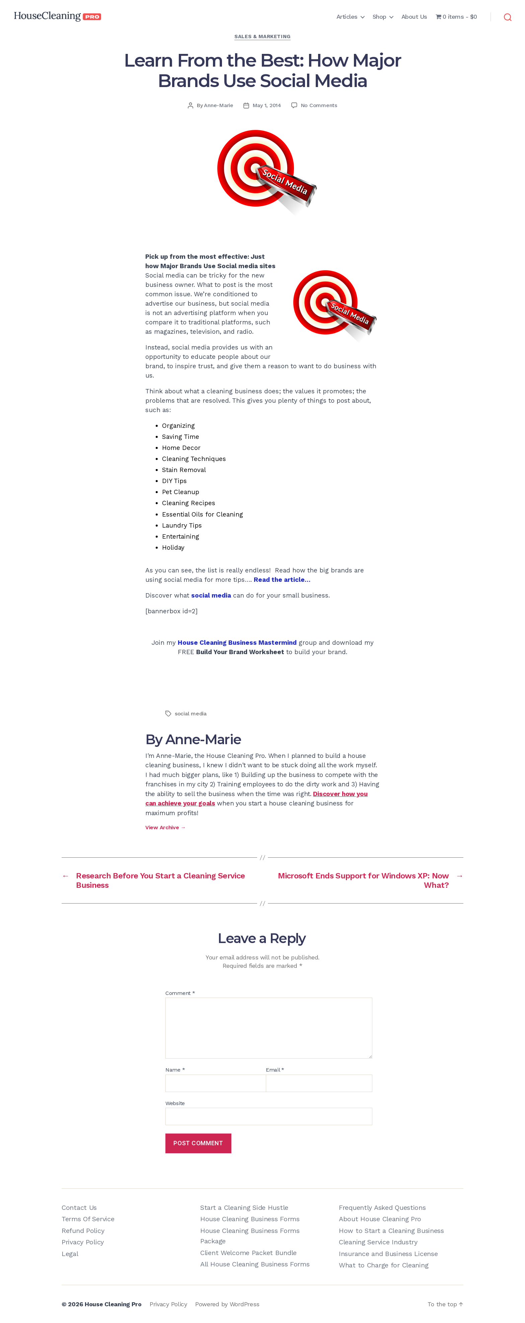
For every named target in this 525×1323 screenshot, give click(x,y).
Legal (70, 1254)
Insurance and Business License (388, 1254)
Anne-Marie (218, 105)
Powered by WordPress (227, 1304)
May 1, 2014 (266, 105)
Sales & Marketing (262, 36)
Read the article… (282, 579)
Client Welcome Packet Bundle (248, 1253)
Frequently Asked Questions (382, 1207)
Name (175, 1070)
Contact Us (79, 1207)
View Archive (165, 827)
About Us (414, 16)
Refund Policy (83, 1231)
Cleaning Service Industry (378, 1242)
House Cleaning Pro (113, 1304)
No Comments (319, 105)
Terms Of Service (88, 1219)
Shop (379, 16)
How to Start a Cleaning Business (391, 1231)
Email (275, 1070)
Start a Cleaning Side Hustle (244, 1207)
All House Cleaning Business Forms (255, 1264)
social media (211, 595)
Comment (180, 993)
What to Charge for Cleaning (383, 1265)
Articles (347, 16)
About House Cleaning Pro (380, 1219)
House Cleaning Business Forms (250, 1219)
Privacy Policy (83, 1242)
